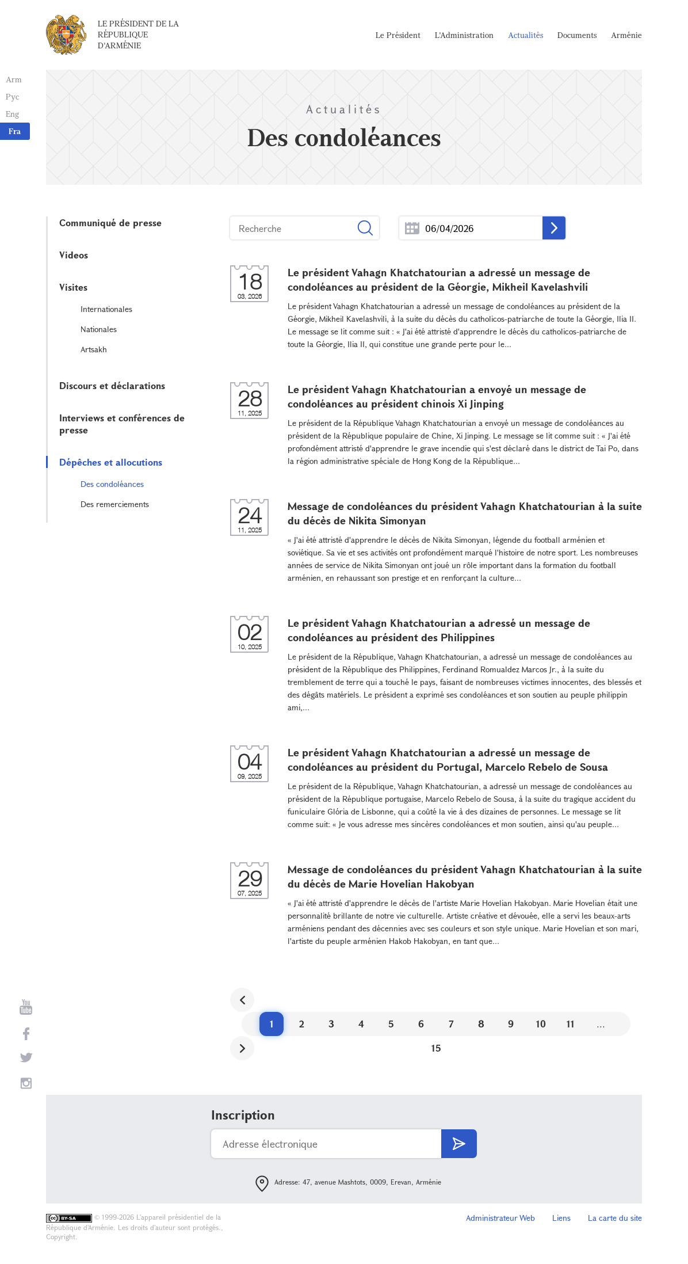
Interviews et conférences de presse (122, 424)
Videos (73, 255)
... (412, 228)
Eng (12, 113)
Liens (561, 1217)
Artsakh (94, 349)
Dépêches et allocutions (110, 462)
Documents (577, 34)
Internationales (106, 308)
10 (541, 1024)
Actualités (525, 34)
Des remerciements (115, 503)
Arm (14, 79)
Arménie (626, 34)
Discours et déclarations (112, 385)
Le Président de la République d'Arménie (138, 34)
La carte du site (615, 1217)
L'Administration (464, 34)
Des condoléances (112, 483)
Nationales (99, 328)
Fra (15, 130)
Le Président (398, 34)
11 (571, 1024)
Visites (73, 287)
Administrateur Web (500, 1217)
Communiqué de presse (110, 222)
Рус (12, 96)
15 (436, 1048)
